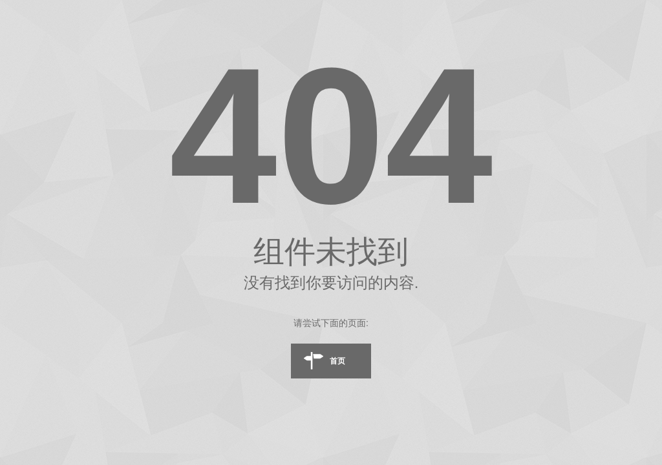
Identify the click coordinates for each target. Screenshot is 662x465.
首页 (337, 361)
